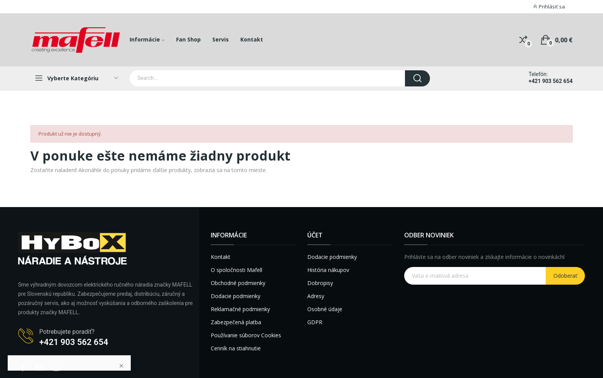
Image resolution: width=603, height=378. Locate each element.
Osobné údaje (324, 309)
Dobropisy (320, 283)
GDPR (314, 322)
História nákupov (328, 270)
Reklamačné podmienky (240, 309)
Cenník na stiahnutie (236, 348)
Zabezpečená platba (236, 322)
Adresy (315, 296)
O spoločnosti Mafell (236, 270)
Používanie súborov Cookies (246, 335)
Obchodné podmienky (238, 283)
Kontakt (220, 256)
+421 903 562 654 (551, 81)
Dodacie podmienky (235, 296)
